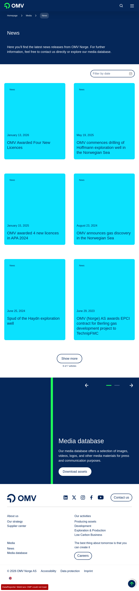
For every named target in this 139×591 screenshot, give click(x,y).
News (44, 15)
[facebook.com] (91, 497)
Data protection (70, 571)
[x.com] (74, 497)
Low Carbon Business (88, 534)
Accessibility (48, 571)
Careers (83, 555)
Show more (69, 358)
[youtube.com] (101, 497)
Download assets (75, 471)
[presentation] (112, 73)
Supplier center (16, 525)
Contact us (121, 497)
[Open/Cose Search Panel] (121, 5)
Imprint (88, 571)
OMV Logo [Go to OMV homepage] (14, 6)
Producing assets (85, 521)
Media (29, 15)
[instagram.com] (83, 497)
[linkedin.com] (65, 497)
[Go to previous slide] (86, 385)
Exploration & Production (90, 530)
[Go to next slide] (131, 385)
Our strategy (15, 521)
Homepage (12, 15)
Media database (17, 552)
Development (83, 525)
